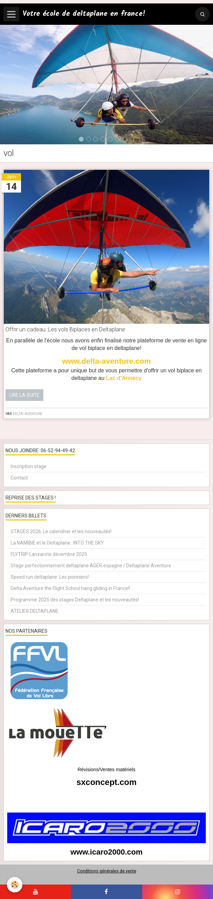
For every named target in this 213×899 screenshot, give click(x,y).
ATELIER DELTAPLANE (34, 611)
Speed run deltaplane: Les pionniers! (50, 577)
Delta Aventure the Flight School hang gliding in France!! (70, 588)
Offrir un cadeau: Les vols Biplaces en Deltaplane (65, 329)
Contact (19, 477)
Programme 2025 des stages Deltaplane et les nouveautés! (75, 599)
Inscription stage (28, 466)
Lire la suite (24, 395)
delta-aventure (27, 413)
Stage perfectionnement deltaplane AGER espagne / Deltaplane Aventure (91, 565)
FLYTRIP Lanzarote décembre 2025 (49, 554)
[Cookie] (14, 884)
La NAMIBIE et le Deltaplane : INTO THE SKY (57, 543)
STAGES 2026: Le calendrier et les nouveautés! (61, 531)
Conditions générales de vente (106, 871)
